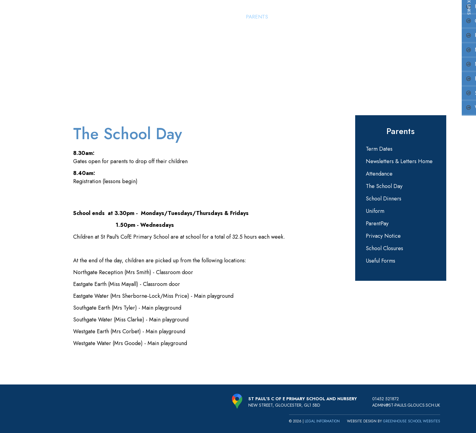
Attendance (379, 174)
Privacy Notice (383, 236)
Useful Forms (380, 261)
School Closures (384, 248)
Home (194, 16)
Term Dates (379, 149)
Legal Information (322, 421)
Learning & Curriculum (356, 16)
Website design (361, 421)
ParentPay (377, 223)
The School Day (384, 186)
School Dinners (383, 199)
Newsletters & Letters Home (399, 161)
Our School (224, 16)
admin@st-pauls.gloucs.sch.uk (406, 405)
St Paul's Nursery (296, 16)
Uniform (375, 211)
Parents (257, 16)
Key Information (415, 16)
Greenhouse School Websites (411, 421)
